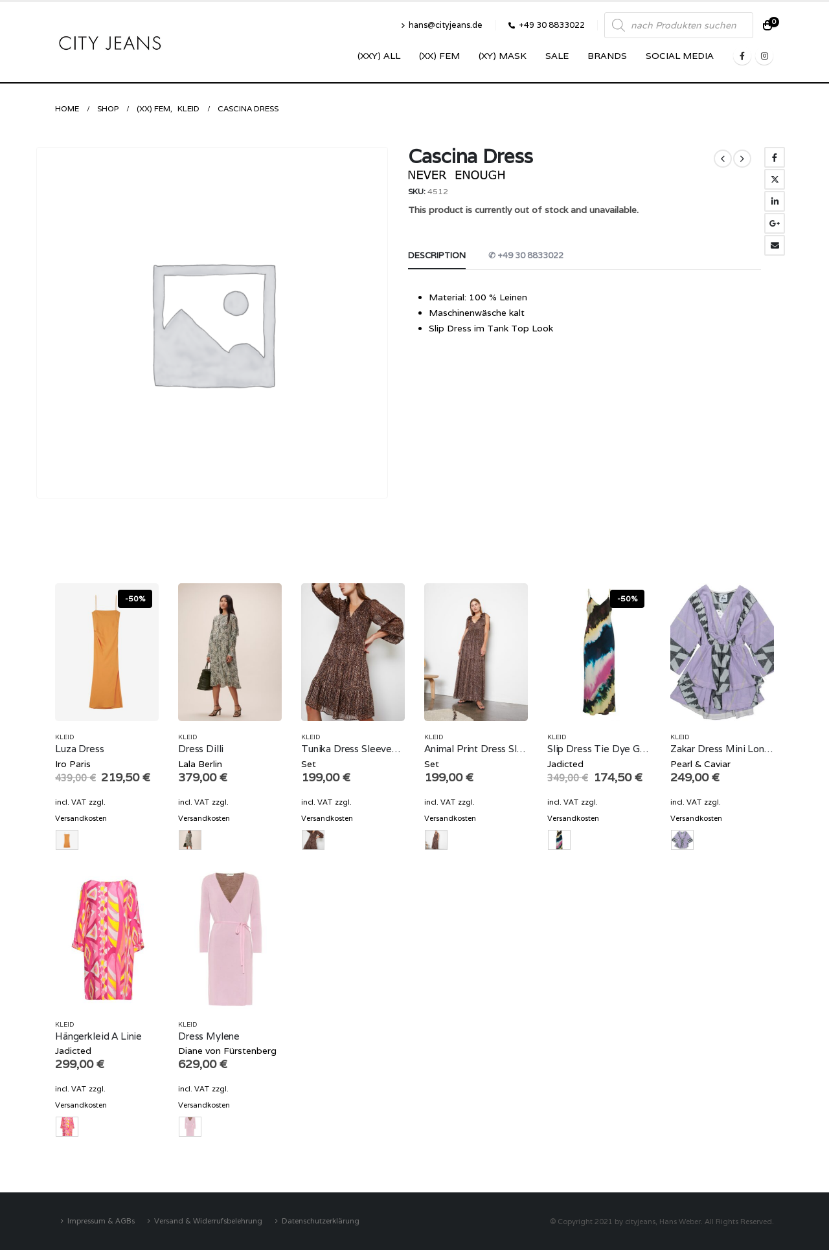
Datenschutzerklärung (320, 1220)
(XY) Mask (503, 55)
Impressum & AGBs (101, 1220)
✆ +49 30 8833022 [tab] (525, 255)
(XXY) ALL (379, 55)
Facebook (774, 157)
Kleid (64, 737)
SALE (557, 55)
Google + (774, 223)
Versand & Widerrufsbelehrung (208, 1220)
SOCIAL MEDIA (680, 55)
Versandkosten (81, 818)
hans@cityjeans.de (442, 24)
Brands (607, 55)
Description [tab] (437, 255)
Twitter (774, 179)
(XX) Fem (439, 55)
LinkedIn (774, 201)
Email (774, 245)
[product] (107, 652)
